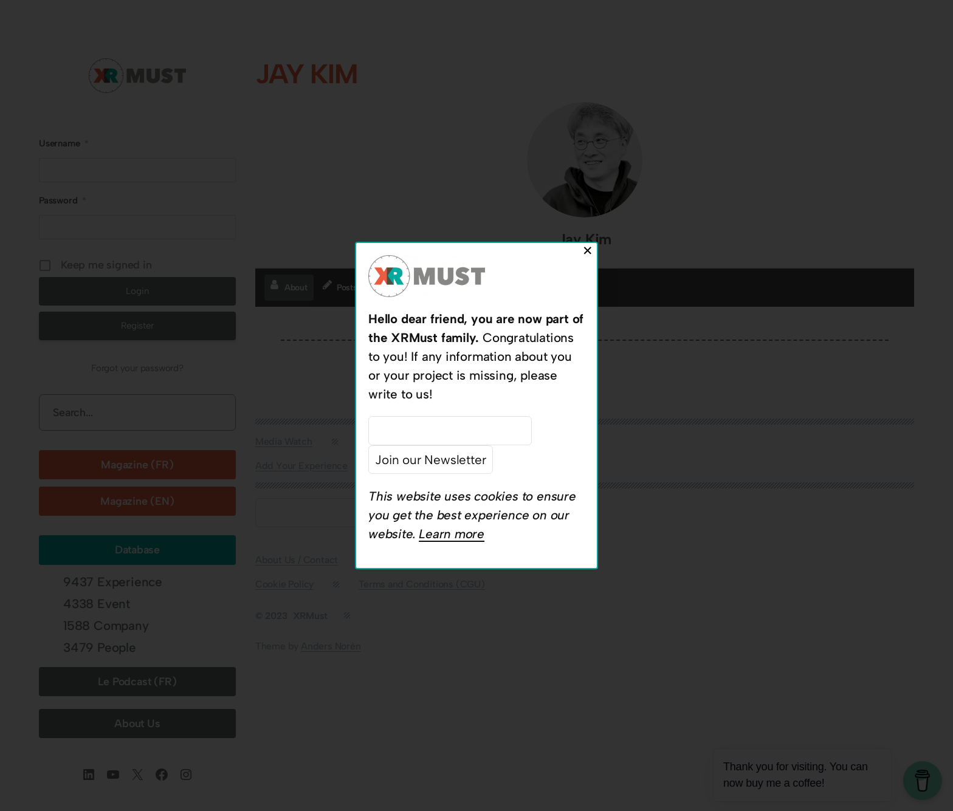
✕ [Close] (587, 251)
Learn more (451, 533)
